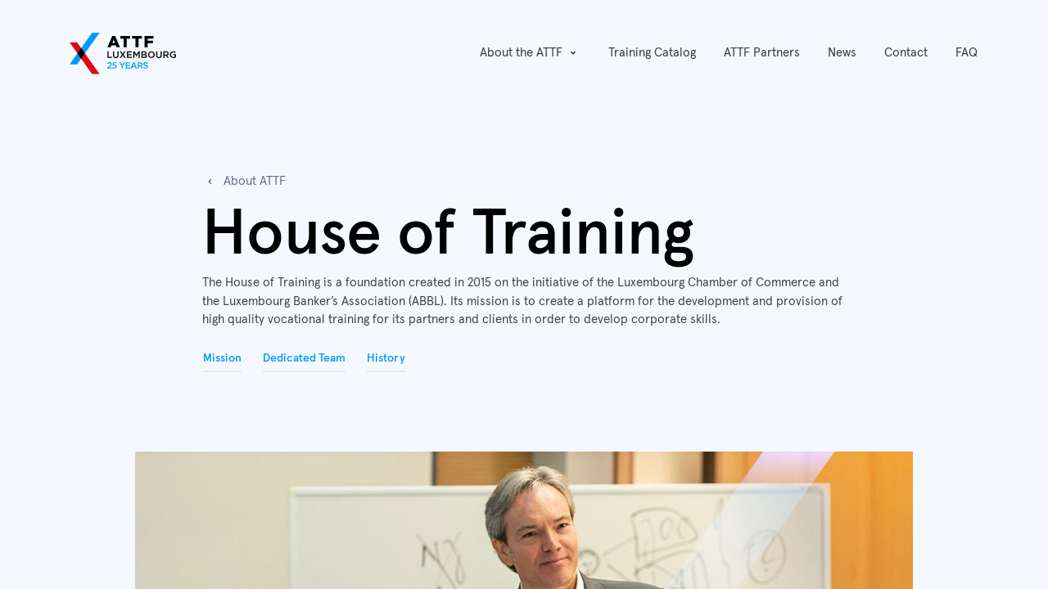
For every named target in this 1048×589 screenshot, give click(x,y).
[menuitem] (652, 53)
